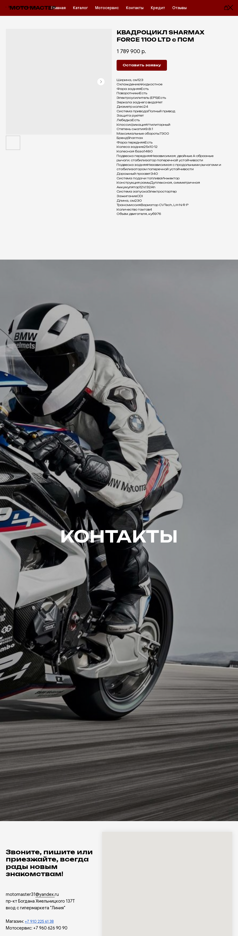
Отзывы (179, 8)
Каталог (80, 8)
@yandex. (45, 894)
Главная (58, 8)
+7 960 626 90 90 (50, 928)
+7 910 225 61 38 (39, 921)
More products (22, 7)
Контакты (135, 8)
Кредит (158, 8)
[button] (226, 8)
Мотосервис (107, 8)
